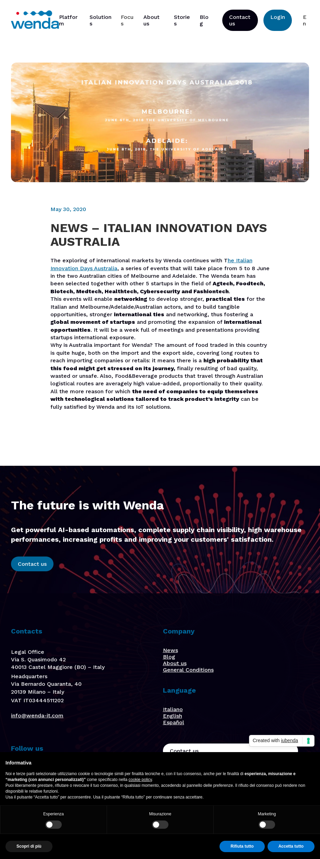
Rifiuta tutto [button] (241, 846)
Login (277, 17)
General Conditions (188, 670)
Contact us (239, 20)
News (170, 650)
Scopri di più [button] (29, 846)
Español (173, 722)
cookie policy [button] (140, 779)
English (172, 716)
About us (175, 663)
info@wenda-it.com (37, 715)
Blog (169, 656)
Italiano (173, 709)
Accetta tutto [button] (291, 846)
